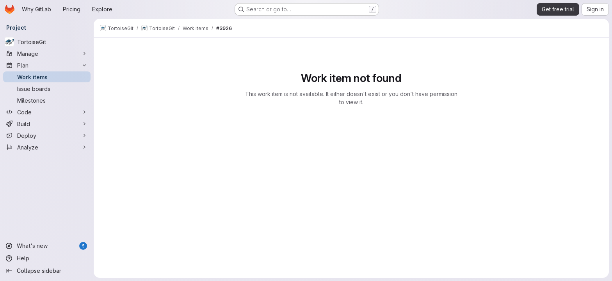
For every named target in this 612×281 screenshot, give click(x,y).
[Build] (47, 123)
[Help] (47, 258)
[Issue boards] (47, 88)
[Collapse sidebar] (47, 270)
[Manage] (47, 53)
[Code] (47, 112)
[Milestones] (47, 100)
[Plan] (47, 65)
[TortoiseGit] (47, 41)
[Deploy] (47, 135)
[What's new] (47, 245)
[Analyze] (47, 147)
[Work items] (47, 76)
